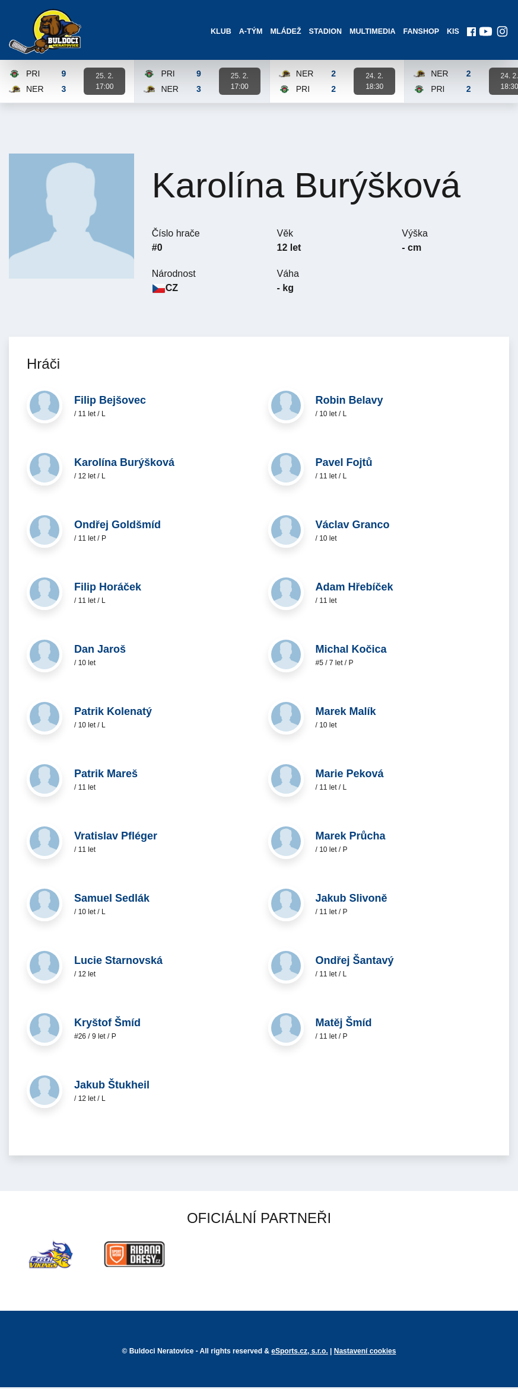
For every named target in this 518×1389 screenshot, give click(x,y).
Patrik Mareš (106, 776)
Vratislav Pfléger (115, 838)
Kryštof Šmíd (107, 1025)
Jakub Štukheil (112, 1087)
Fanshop (420, 32)
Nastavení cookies (365, 1353)
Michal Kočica (351, 651)
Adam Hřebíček (354, 589)
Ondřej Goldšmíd (117, 527)
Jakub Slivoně (351, 900)
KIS (452, 32)
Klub (220, 32)
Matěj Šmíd (344, 1025)
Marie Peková (350, 776)
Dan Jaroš (100, 651)
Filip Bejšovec (110, 402)
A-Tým (250, 32)
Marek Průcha (351, 838)
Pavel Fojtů (344, 465)
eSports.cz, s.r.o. (299, 1353)
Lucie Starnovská (118, 963)
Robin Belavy (349, 402)
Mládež (285, 32)
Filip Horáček (107, 589)
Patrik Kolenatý (113, 714)
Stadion (325, 32)
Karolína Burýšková (124, 465)
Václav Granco (353, 527)
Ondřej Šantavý (355, 963)
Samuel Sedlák (112, 900)
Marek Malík (346, 714)
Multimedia (372, 32)
